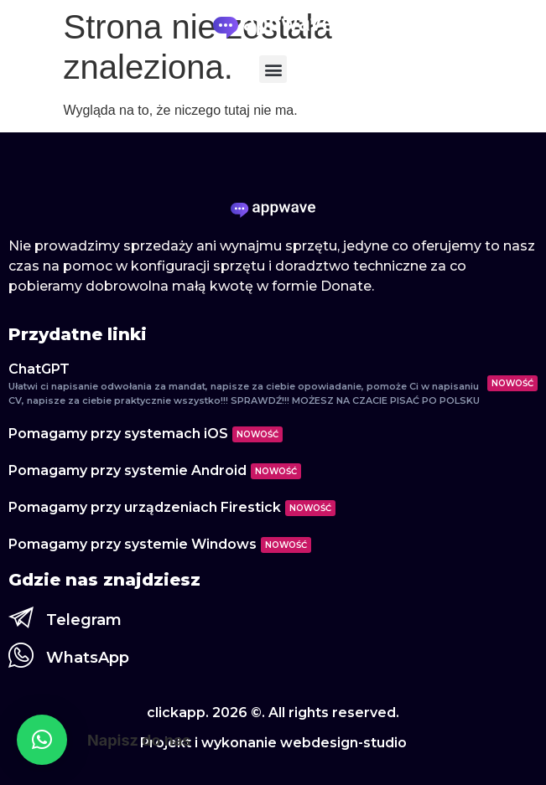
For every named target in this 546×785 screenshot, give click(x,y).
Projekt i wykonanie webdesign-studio (273, 743)
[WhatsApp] (21, 655)
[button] (273, 69)
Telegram (84, 620)
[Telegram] (21, 617)
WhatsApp (87, 657)
